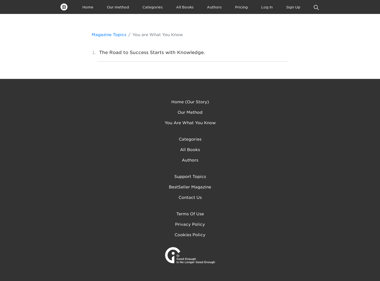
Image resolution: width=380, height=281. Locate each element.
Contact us (190, 197)
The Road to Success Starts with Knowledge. (152, 52)
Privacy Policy (190, 224)
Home (87, 7)
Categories (152, 7)
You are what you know (190, 122)
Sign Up (293, 7)
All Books (184, 7)
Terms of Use (190, 213)
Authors (214, 7)
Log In (267, 7)
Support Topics (190, 176)
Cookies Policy (190, 234)
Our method (118, 7)
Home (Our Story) (190, 101)
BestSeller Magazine (190, 186)
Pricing (241, 7)
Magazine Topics (109, 34)
